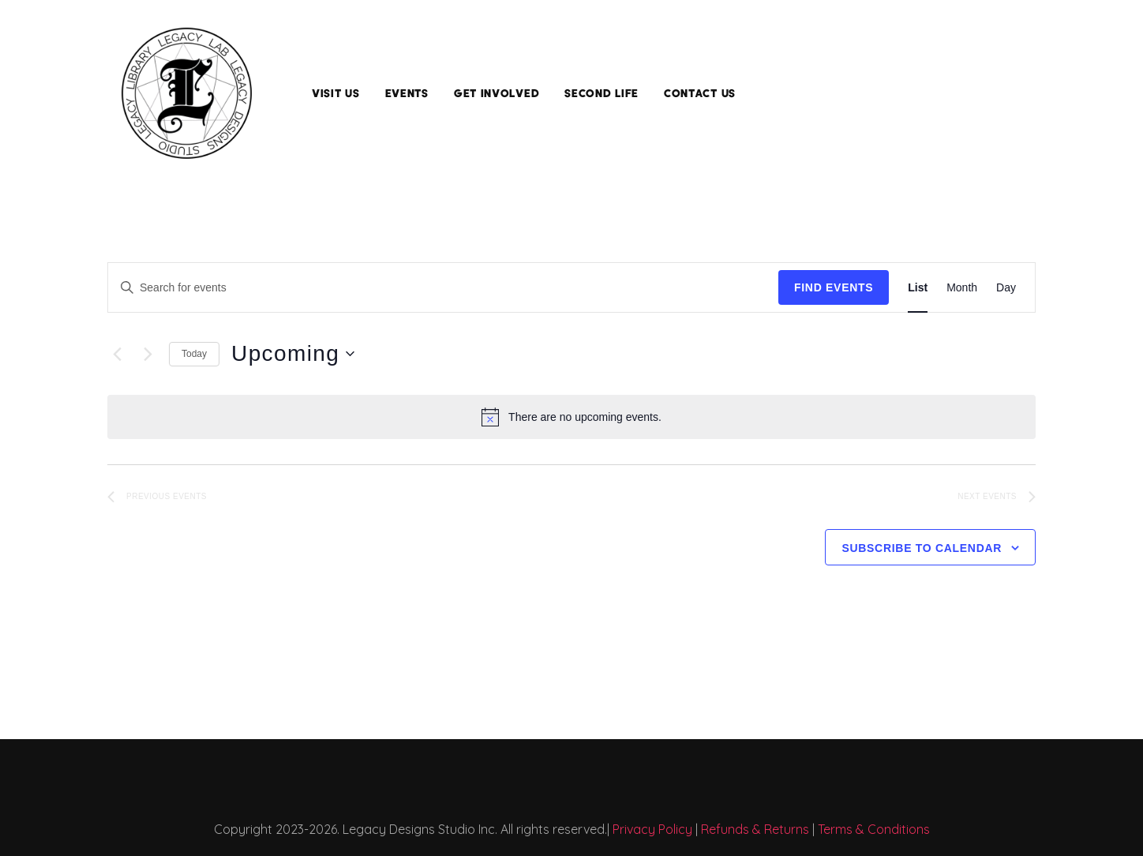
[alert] (571, 417)
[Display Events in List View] (918, 288)
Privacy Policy (652, 829)
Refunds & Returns (755, 829)
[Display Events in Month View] (961, 288)
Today (194, 353)
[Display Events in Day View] (1006, 288)
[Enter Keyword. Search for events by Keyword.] (443, 288)
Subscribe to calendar (921, 548)
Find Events (833, 287)
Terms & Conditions (874, 829)
